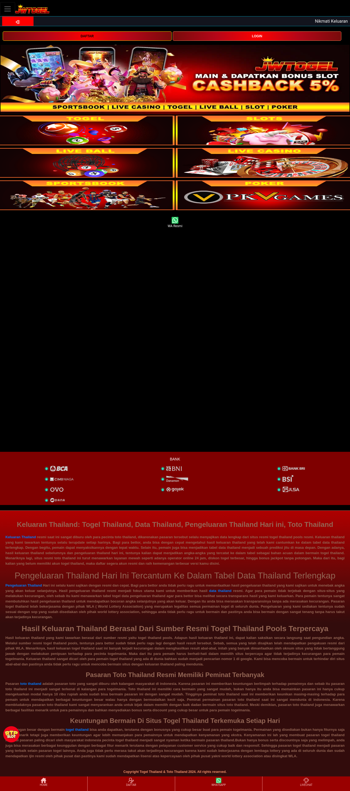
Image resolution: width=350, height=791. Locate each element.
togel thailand (77, 730)
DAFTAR (87, 36)
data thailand (220, 591)
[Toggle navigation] (7, 8)
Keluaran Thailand (20, 537)
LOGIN (257, 36)
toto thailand (30, 684)
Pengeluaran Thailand (23, 585)
